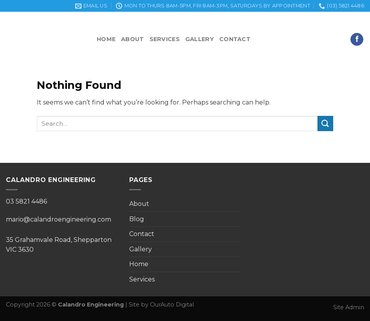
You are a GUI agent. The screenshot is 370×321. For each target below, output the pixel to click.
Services (165, 39)
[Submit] (325, 123)
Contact (235, 39)
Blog (136, 219)
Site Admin (348, 307)
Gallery (199, 39)
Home (106, 39)
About (132, 39)
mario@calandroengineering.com (58, 219)
